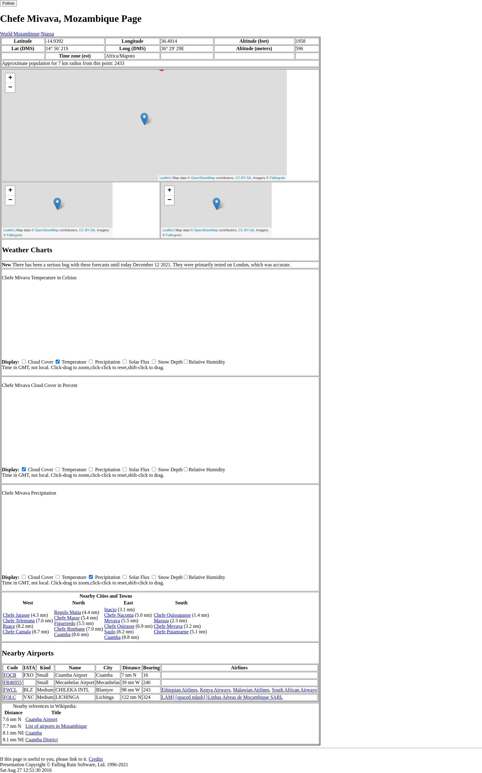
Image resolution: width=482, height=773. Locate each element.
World (6, 33)
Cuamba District (42, 739)
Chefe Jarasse (16, 615)
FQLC (9, 697)
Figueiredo (64, 623)
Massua (161, 620)
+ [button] (10, 78)
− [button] (10, 87)
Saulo (109, 631)
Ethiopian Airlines (180, 689)
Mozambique (26, 33)
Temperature (74, 362)
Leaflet (165, 178)
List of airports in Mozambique (56, 726)
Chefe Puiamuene (171, 631)
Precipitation (107, 362)
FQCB (9, 675)
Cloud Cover (40, 362)
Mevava (112, 620)
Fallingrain (277, 178)
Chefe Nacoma (119, 615)
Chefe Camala (17, 631)
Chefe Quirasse (119, 626)
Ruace (9, 626)
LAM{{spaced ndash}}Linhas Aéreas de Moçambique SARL (222, 697)
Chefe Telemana (19, 620)
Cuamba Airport (41, 719)
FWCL (10, 689)
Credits (96, 759)
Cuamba (62, 634)
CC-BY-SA (243, 178)
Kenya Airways (215, 689)
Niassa (47, 33)
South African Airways (294, 689)
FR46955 (12, 682)
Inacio (110, 609)
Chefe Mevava (168, 626)
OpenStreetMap (203, 178)
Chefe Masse (67, 617)
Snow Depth (170, 362)
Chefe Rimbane (69, 629)
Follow (8, 3)
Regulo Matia (67, 612)
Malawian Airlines (251, 689)
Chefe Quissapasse (172, 615)
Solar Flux (139, 362)
